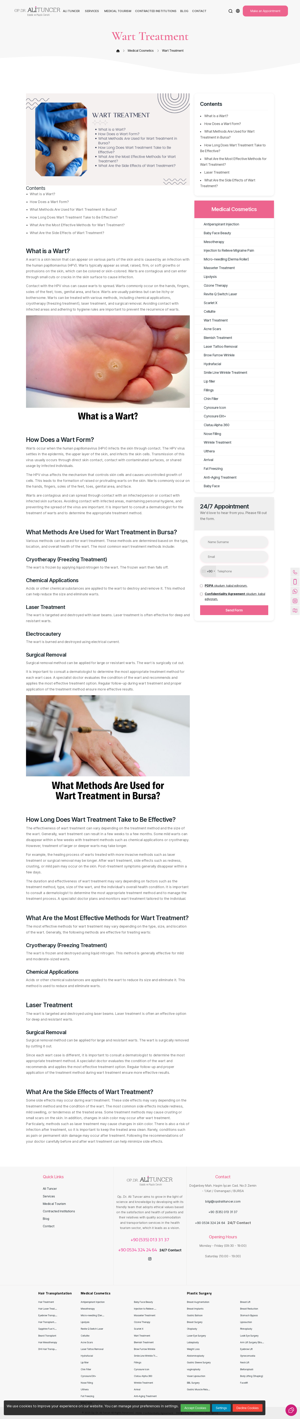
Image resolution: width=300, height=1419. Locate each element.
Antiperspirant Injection (217, 224)
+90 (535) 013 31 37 (150, 1239)
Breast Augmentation (198, 1302)
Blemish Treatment (214, 338)
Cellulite (205, 311)
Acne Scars (208, 329)
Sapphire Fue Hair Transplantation (56, 1328)
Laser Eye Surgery (196, 1335)
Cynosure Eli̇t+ (211, 416)
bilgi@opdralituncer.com (222, 1201)
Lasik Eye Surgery (249, 1335)
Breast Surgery (194, 1322)
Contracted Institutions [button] (156, 11)
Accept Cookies (195, 1408)
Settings (221, 1408)
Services (49, 1196)
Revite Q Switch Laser (216, 294)
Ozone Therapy (212, 285)
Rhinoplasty (246, 1328)
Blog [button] (184, 11)
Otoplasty (192, 1328)
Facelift (244, 1382)
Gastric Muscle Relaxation (200, 1389)
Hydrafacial (208, 364)
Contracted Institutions (59, 1211)
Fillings (205, 390)
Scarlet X (206, 303)
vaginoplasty (193, 1369)
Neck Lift (244, 1362)
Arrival (204, 460)
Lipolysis (206, 277)
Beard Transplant (47, 1335)
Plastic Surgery (199, 1293)
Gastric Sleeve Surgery (199, 1362)
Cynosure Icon (211, 408)
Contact (48, 1226)
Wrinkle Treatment (213, 442)
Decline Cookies (247, 1408)
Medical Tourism (54, 1204)
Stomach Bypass (249, 1315)
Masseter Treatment (215, 268)
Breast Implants (195, 1308)
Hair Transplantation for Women (54, 1322)
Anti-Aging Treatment (216, 477)
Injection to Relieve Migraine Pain (225, 250)
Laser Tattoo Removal (216, 346)
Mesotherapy (210, 242)
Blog (46, 1219)
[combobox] (208, 571)
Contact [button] (199, 11)
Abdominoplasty (195, 1355)
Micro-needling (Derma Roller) (222, 259)
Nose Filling (208, 434)
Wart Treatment (172, 50)
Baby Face (208, 486)
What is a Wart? (216, 116)
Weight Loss (193, 1349)
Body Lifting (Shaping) (251, 1376)
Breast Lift (245, 1302)
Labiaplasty (193, 1342)
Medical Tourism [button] (118, 11)
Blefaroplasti (246, 1369)
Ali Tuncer (50, 1189)
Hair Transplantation (55, 1293)
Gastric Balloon (195, 1315)
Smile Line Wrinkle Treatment (221, 372)
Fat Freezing (209, 469)
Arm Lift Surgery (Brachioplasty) (256, 1342)
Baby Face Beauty (213, 233)
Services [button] (92, 11)
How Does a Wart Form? (222, 124)
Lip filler (205, 381)
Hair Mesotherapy (47, 1342)
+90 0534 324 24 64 (138, 1249)
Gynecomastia (247, 1355)
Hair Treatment (46, 1302)
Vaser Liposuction (196, 1376)
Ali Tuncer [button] (72, 11)
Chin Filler (207, 399)
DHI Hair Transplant (48, 1349)
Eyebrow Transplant (48, 1315)
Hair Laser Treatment (49, 1308)
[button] (230, 11)
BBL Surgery (193, 1382)
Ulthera (205, 451)
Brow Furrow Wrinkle (215, 355)
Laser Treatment (216, 172)
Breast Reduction (249, 1308)
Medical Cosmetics (141, 50)
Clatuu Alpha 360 (212, 425)
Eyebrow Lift (246, 1349)
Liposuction (246, 1322)
